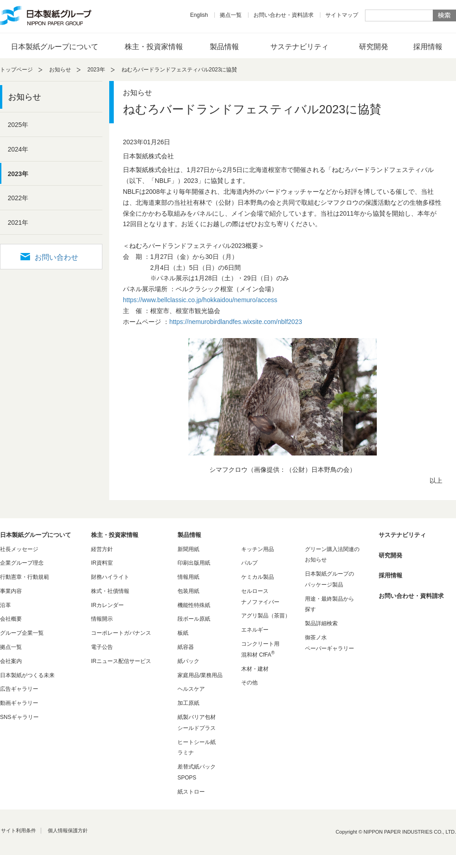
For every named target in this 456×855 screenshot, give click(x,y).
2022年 (18, 198)
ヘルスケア (191, 689)
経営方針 (102, 549)
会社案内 (11, 661)
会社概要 (11, 619)
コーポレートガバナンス (121, 633)
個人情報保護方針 (68, 830)
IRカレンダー (107, 605)
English (199, 15)
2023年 (96, 69)
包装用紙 (188, 591)
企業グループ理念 (22, 563)
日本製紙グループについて (54, 47)
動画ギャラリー (19, 703)
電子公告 (102, 647)
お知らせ (60, 69)
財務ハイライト (110, 577)
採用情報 (427, 47)
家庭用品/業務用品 (200, 675)
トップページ (16, 69)
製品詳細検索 (321, 623)
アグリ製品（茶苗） (265, 615)
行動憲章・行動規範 (24, 577)
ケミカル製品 (257, 577)
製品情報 (224, 47)
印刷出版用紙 (193, 563)
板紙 (182, 633)
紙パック (188, 661)
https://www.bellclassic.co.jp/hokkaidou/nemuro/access (200, 300)
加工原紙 (188, 703)
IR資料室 (102, 563)
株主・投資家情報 (154, 47)
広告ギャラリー (19, 689)
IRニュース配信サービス (121, 661)
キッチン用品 (257, 549)
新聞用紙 (188, 549)
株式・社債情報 (110, 591)
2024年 (18, 149)
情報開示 (102, 619)
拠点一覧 (231, 15)
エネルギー (255, 630)
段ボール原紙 (193, 619)
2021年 (18, 222)
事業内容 (11, 591)
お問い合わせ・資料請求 (283, 15)
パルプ (249, 563)
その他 (249, 682)
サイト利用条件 (18, 830)
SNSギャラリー (19, 717)
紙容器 (185, 647)
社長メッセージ (19, 549)
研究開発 (373, 47)
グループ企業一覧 (22, 633)
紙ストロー (191, 792)
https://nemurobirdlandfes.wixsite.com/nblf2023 (235, 321)
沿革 (5, 605)
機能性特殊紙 (193, 605)
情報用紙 (188, 577)
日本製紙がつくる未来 (27, 675)
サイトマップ (341, 15)
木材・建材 (255, 669)
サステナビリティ (299, 47)
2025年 (18, 124)
